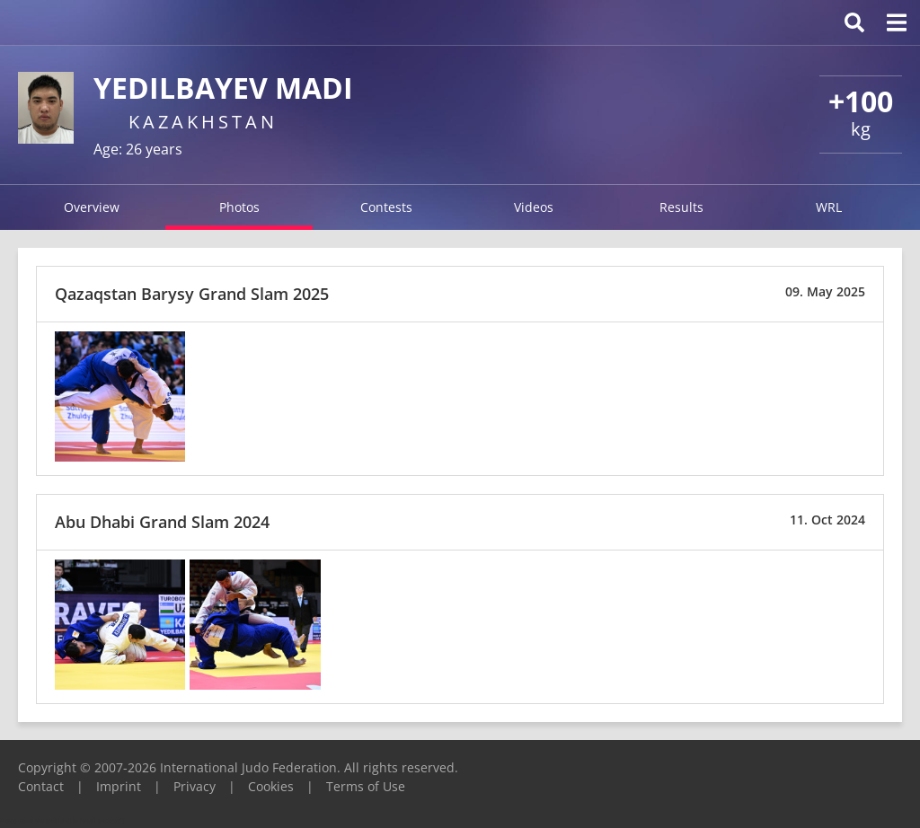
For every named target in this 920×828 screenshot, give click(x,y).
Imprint (118, 786)
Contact (41, 786)
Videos (533, 207)
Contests (386, 207)
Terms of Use (365, 786)
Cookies (271, 786)
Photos (239, 207)
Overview (91, 207)
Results (681, 207)
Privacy (194, 786)
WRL (829, 207)
